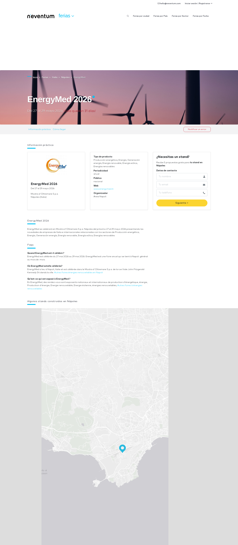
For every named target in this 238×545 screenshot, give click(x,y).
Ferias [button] (66, 16)
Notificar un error (197, 129)
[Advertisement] (119, 45)
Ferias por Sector (180, 16)
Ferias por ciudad (141, 16)
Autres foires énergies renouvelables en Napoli (78, 273)
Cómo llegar (59, 129)
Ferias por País (161, 16)
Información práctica (39, 129)
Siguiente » (181, 203)
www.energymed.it (103, 189)
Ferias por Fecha (201, 16)
